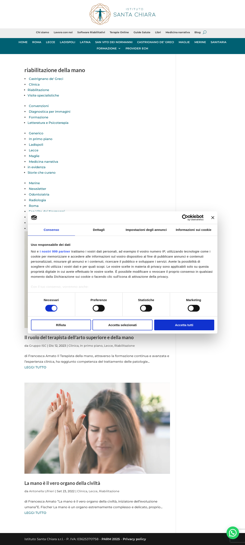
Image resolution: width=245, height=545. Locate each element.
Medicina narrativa (178, 32)
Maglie (34, 156)
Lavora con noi (63, 32)
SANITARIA (218, 42)
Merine (34, 183)
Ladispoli (36, 145)
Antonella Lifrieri (41, 491)
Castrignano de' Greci (46, 79)
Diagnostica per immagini (49, 112)
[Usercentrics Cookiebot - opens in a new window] (185, 217)
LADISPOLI (67, 42)
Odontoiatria (39, 194)
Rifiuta (61, 325)
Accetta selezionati (122, 325)
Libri (158, 32)
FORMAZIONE (107, 48)
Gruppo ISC (37, 346)
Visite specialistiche (43, 95)
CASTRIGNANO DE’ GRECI (155, 42)
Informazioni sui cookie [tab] (194, 229)
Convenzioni (39, 106)
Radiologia (37, 200)
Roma (34, 206)
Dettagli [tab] (99, 229)
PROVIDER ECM (137, 48)
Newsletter (37, 189)
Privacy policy (134, 539)
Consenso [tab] (51, 229)
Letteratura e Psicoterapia (48, 123)
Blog (197, 32)
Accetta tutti (184, 325)
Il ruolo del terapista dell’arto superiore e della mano (79, 337)
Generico (36, 133)
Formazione (38, 117)
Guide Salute (142, 32)
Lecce (33, 150)
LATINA (85, 42)
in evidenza (37, 167)
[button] (232, 532)
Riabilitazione (38, 90)
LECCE (50, 42)
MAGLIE (184, 42)
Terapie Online (119, 32)
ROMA (36, 42)
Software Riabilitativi (91, 32)
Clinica (34, 84)
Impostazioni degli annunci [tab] (146, 229)
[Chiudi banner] (212, 217)
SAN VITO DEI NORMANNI (114, 42)
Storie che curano (42, 173)
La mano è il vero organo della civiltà (62, 483)
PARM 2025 (111, 539)
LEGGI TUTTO (35, 367)
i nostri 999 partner (55, 251)
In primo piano (40, 139)
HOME (23, 42)
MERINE (200, 42)
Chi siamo (42, 32)
